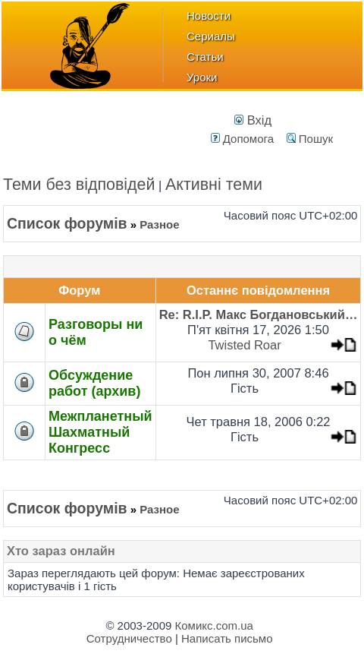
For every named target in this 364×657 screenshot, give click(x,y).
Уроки (202, 77)
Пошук (310, 138)
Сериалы (211, 36)
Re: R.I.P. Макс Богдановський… (258, 314)
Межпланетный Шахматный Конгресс (100, 432)
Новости (209, 15)
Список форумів (67, 223)
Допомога (242, 138)
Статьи (205, 56)
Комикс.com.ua (214, 625)
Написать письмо (227, 638)
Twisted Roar (244, 345)
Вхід (252, 120)
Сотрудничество (129, 638)
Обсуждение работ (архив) (94, 383)
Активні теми (213, 184)
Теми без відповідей (79, 184)
